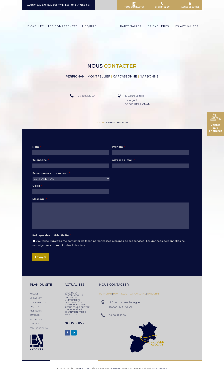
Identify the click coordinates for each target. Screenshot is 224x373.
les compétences (39, 302)
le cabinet (36, 298)
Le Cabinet (33, 26)
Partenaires (132, 26)
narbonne (153, 293)
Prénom (118, 146)
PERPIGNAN (105, 293)
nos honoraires (39, 327)
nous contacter (114, 284)
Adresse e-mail (123, 160)
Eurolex (84, 368)
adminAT (115, 368)
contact (34, 323)
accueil (34, 293)
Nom (36, 146)
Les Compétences (61, 26)
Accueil (100, 122)
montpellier (121, 293)
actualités (36, 319)
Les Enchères (158, 26)
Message (39, 198)
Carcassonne (138, 293)
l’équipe (34, 306)
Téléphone (40, 160)
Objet (37, 185)
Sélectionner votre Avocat (51, 173)
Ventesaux (215, 127)
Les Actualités (187, 26)
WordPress (159, 368)
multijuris (36, 311)
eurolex (35, 315)
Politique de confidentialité (51, 235)
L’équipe (88, 26)
